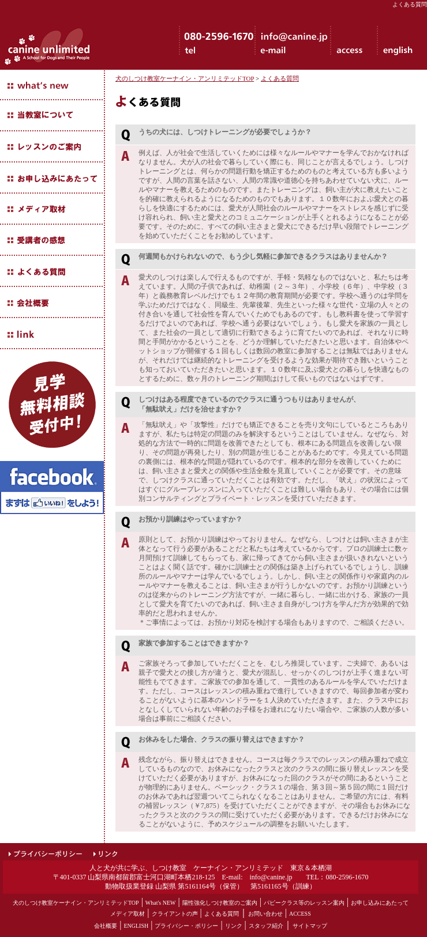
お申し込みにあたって (380, 903)
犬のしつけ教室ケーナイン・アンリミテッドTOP (184, 78)
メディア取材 (127, 913)
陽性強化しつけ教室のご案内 (219, 903)
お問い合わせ (265, 913)
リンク (233, 926)
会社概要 (105, 926)
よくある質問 (280, 78)
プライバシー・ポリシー (186, 926)
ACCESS (300, 913)
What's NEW (160, 903)
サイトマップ (310, 926)
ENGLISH (135, 926)
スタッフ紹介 (266, 926)
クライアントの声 (175, 913)
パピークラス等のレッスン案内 (304, 903)
